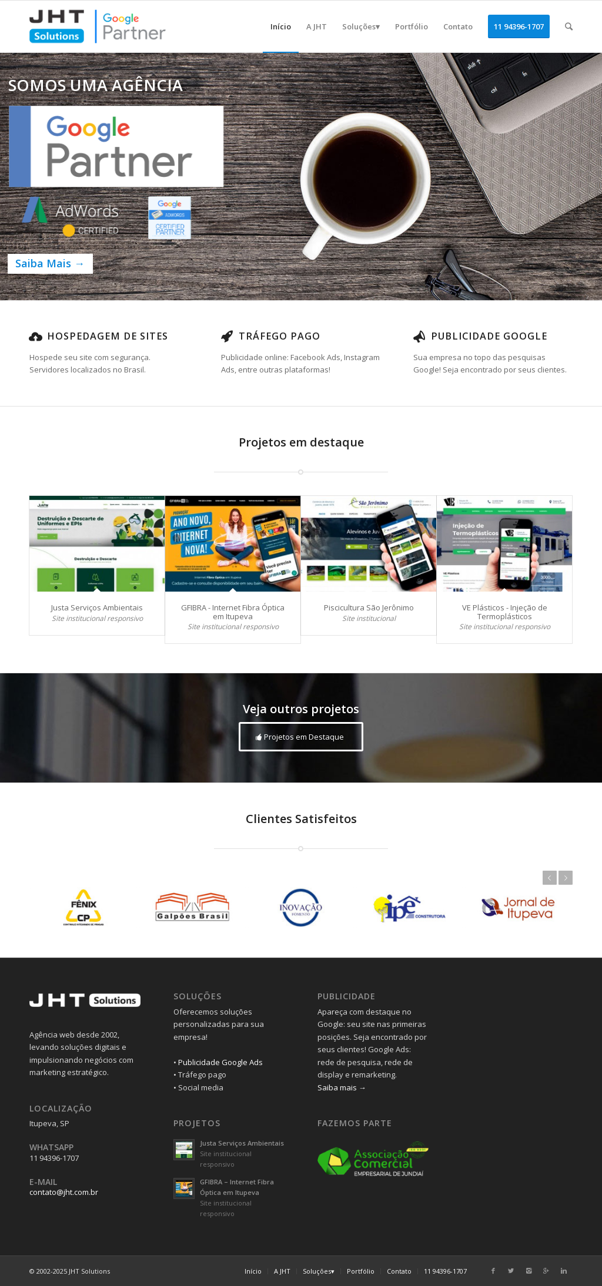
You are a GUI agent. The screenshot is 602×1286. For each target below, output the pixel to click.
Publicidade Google (489, 336)
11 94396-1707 (445, 1271)
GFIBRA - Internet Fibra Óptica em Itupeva (233, 611)
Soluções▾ (319, 1271)
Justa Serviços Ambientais (97, 607)
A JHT (282, 1271)
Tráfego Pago (279, 336)
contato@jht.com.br (63, 1192)
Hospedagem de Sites (107, 336)
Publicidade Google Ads (220, 1062)
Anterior (550, 878)
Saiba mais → (341, 1087)
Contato (399, 1271)
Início (253, 1271)
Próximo (565, 878)
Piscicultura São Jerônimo (369, 607)
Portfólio (360, 1271)
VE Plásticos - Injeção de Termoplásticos (504, 611)
